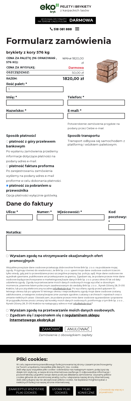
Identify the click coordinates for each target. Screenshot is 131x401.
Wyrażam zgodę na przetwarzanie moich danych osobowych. (62, 310)
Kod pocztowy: (117, 217)
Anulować (78, 329)
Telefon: (76, 97)
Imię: (11, 97)
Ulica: (12, 212)
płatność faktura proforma (33, 173)
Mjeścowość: (69, 212)
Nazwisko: (16, 111)
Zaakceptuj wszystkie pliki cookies (26, 391)
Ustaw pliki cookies (61, 391)
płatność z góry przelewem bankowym (32, 151)
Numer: (44, 212)
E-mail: (74, 111)
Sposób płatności (21, 136)
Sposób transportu (84, 136)
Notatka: (13, 232)
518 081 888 (63, 29)
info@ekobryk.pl (62, 288)
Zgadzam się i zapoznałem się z (54, 317)
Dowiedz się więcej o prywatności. (111, 391)
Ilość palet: (16, 84)
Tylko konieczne (86, 391)
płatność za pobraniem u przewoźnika (31, 190)
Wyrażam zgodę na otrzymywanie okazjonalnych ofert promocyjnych (56, 258)
